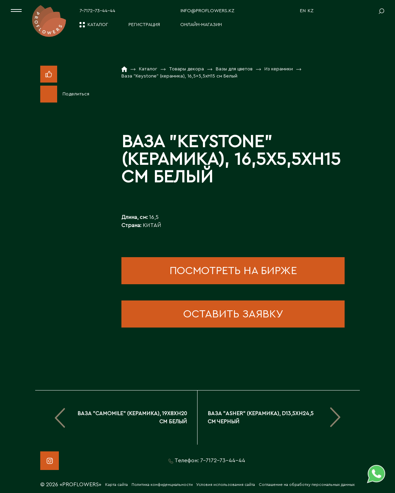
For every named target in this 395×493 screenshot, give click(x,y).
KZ (310, 10)
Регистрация (144, 24)
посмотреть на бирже (233, 270)
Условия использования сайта (225, 485)
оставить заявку (233, 314)
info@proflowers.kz (207, 10)
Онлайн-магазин (201, 24)
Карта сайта (116, 485)
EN (303, 10)
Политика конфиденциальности (162, 485)
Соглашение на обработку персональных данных (307, 485)
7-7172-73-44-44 (97, 10)
